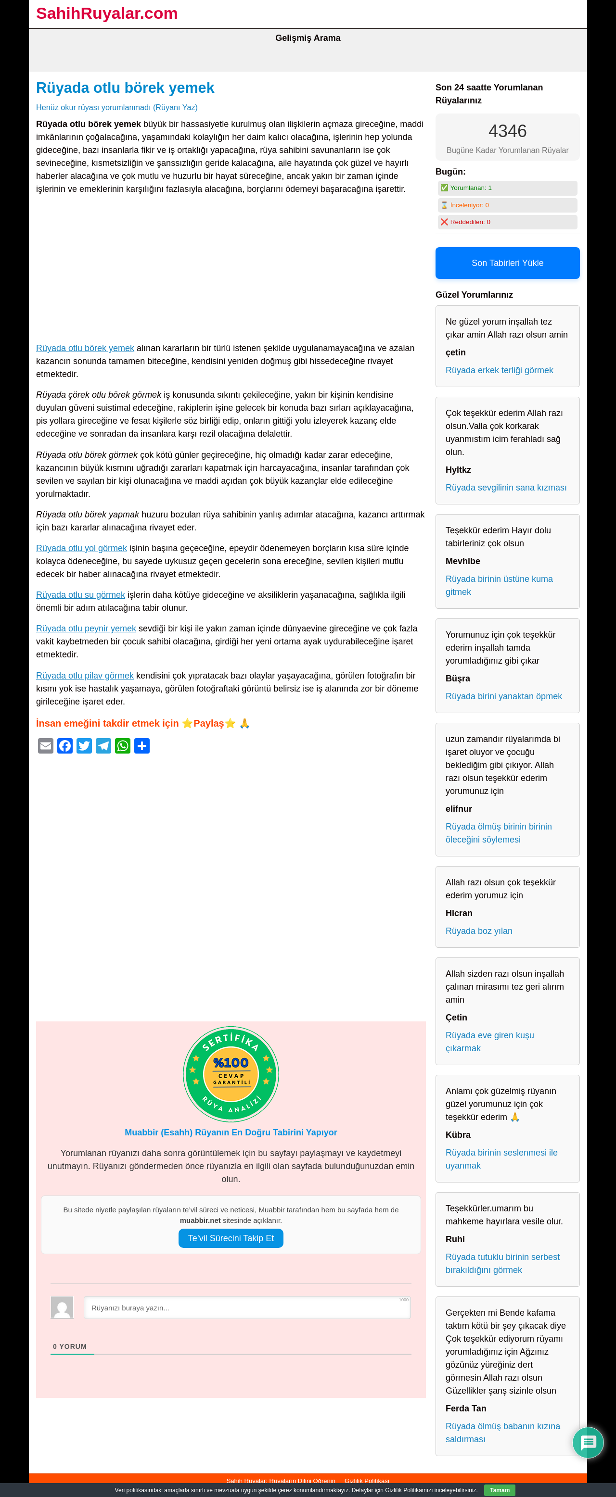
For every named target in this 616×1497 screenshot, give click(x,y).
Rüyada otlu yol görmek (81, 548)
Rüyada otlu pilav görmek (85, 675)
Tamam (500, 1490)
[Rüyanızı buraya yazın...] (247, 1307)
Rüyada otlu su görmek (80, 595)
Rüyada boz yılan (479, 931)
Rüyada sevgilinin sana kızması (506, 487)
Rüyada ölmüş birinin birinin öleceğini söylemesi (499, 833)
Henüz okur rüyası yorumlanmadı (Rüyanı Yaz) (117, 107)
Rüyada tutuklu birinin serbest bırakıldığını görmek (503, 1263)
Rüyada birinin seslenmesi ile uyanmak (502, 1159)
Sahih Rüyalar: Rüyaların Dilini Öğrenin (281, 1480)
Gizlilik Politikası (367, 1480)
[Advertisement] (231, 270)
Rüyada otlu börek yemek (125, 87)
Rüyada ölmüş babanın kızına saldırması (503, 1433)
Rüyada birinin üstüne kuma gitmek (499, 585)
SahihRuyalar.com (107, 13)
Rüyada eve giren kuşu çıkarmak (490, 1042)
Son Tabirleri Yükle (507, 263)
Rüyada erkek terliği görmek (499, 370)
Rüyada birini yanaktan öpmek (504, 696)
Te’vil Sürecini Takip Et (231, 1238)
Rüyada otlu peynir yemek (86, 628)
